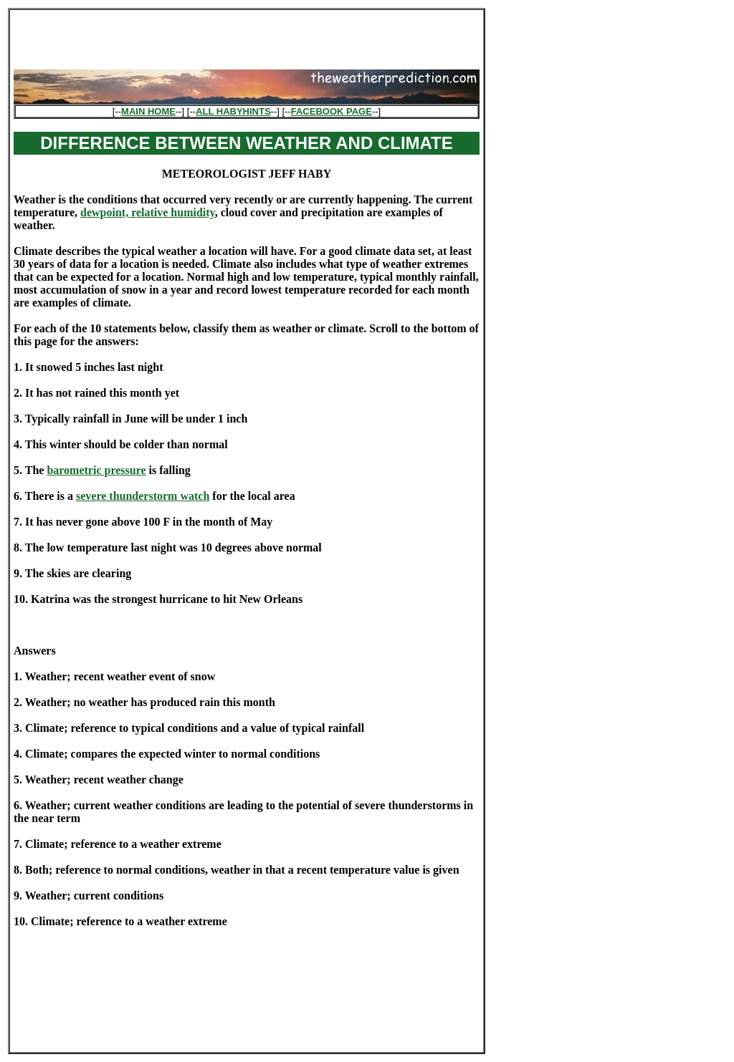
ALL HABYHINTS (233, 111)
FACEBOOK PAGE (331, 111)
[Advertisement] (246, 35)
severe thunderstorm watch (142, 496)
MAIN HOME (148, 111)
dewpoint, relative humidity (147, 212)
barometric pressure (96, 470)
